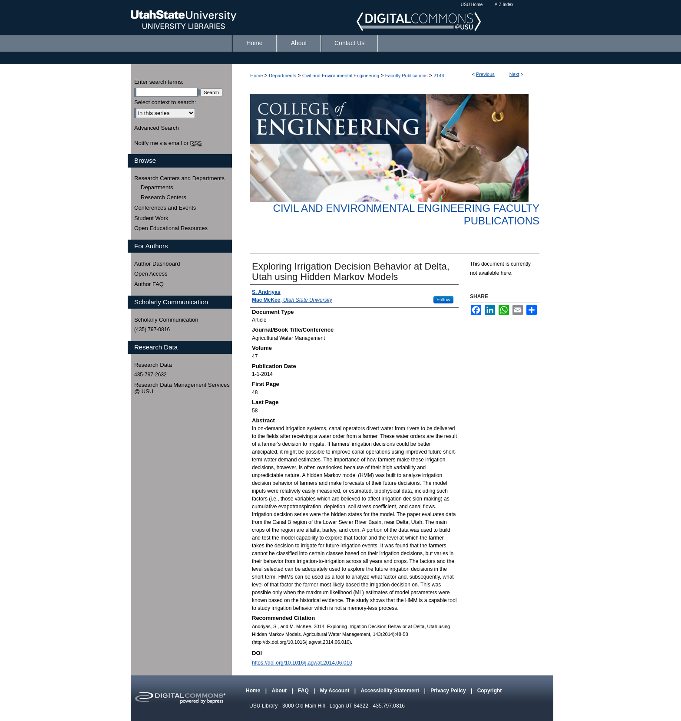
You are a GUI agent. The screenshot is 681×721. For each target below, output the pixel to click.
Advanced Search (156, 128)
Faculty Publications (406, 75)
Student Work (151, 218)
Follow (443, 299)
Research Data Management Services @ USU (182, 388)
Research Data (153, 365)
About (279, 691)
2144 (438, 75)
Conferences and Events (165, 207)
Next (514, 74)
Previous (485, 74)
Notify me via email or (168, 143)
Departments (282, 75)
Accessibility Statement (390, 691)
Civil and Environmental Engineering (340, 75)
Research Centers (163, 197)
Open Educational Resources (171, 228)
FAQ (304, 691)
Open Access (151, 273)
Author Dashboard (157, 263)
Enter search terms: (158, 82)
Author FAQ (149, 284)
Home (256, 75)
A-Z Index (504, 4)
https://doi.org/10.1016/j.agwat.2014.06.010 (302, 663)
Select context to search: (165, 102)
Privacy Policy (448, 691)
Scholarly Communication (166, 319)
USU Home (472, 4)
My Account (335, 691)
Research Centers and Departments (179, 178)
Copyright (489, 691)
